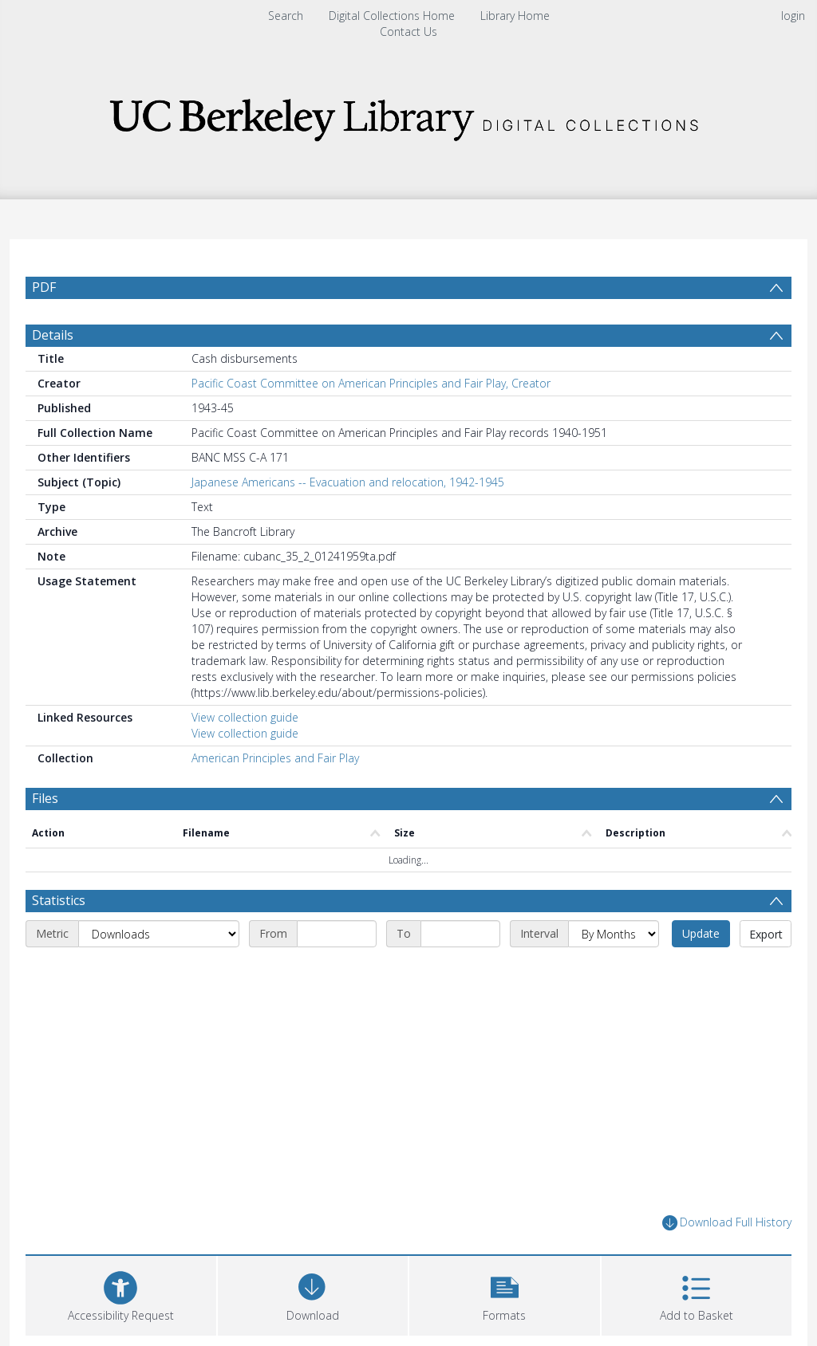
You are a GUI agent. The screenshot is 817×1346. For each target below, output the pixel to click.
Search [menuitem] (285, 15)
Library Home (515, 15)
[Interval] (613, 933)
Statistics (58, 900)
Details (52, 335)
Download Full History (726, 1222)
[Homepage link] (408, 115)
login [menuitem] (793, 15)
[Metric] (158, 933)
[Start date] (337, 933)
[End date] (460, 933)
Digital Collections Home (392, 15)
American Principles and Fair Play (275, 757)
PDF (44, 287)
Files (45, 798)
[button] (504, 1294)
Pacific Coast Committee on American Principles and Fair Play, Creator (371, 383)
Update (701, 933)
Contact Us (408, 31)
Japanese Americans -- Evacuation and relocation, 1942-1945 (347, 482)
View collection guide (244, 717)
